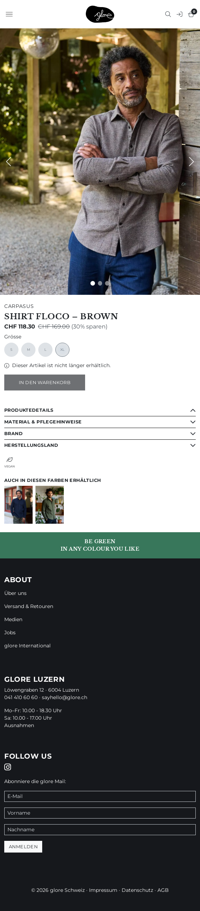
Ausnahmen (19, 725)
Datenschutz (137, 890)
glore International (27, 645)
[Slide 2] (107, 283)
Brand (13, 433)
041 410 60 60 (21, 697)
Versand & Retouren (28, 606)
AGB (163, 890)
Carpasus (19, 306)
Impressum (103, 890)
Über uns (15, 593)
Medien (13, 619)
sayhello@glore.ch (64, 697)
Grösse (12, 337)
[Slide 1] (100, 283)
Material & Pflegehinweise (43, 421)
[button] (9, 14)
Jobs (10, 632)
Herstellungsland (31, 445)
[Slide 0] (92, 283)
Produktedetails (29, 410)
